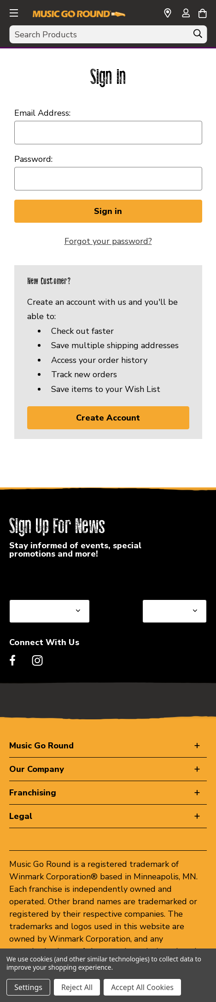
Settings (28, 987)
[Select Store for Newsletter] (174, 611)
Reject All (77, 987)
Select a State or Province (58, 577)
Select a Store (169, 577)
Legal (20, 816)
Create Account (108, 417)
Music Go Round (41, 745)
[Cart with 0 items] (202, 12)
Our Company (36, 769)
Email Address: (42, 113)
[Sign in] (185, 13)
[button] (12, 11)
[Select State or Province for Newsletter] (49, 611)
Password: (33, 159)
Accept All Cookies (142, 987)
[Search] (197, 36)
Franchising (32, 792)
